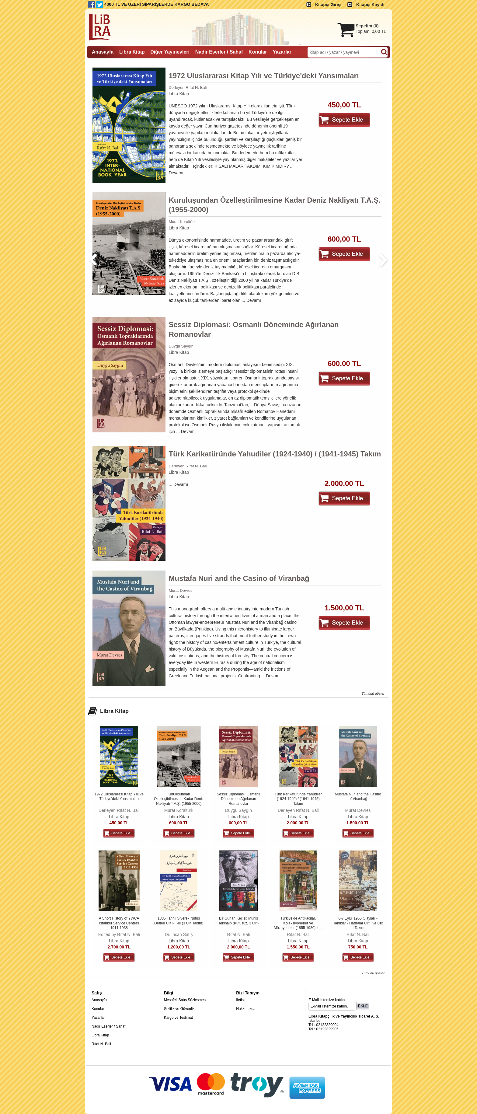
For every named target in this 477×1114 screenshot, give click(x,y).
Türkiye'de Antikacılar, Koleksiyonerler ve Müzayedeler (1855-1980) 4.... (298, 923)
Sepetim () (367, 25)
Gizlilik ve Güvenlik (179, 1009)
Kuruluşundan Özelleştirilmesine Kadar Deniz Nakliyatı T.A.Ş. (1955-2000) (274, 205)
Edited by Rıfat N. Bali (119, 934)
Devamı (176, 172)
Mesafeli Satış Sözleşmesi (185, 1000)
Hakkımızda (245, 1009)
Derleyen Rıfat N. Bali (188, 87)
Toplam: (371, 31)
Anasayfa (99, 1000)
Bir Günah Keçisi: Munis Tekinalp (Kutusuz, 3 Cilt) (238, 920)
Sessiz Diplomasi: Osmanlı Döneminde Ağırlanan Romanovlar (254, 329)
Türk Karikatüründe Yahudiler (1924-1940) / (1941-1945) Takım (275, 454)
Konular (98, 1009)
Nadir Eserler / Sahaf (108, 1026)
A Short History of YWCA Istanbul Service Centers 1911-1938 (119, 923)
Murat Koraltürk (182, 221)
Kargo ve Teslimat (178, 1017)
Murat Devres (180, 590)
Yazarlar (98, 1017)
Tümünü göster (372, 693)
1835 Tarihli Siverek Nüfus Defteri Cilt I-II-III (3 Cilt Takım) (178, 920)
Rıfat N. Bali (238, 934)
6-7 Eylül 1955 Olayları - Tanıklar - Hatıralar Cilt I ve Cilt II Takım (358, 923)
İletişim (241, 1000)
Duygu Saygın (181, 346)
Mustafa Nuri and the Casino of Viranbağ (239, 578)
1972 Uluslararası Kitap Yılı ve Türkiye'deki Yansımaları (264, 76)
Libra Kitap (179, 93)
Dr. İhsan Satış (179, 934)
